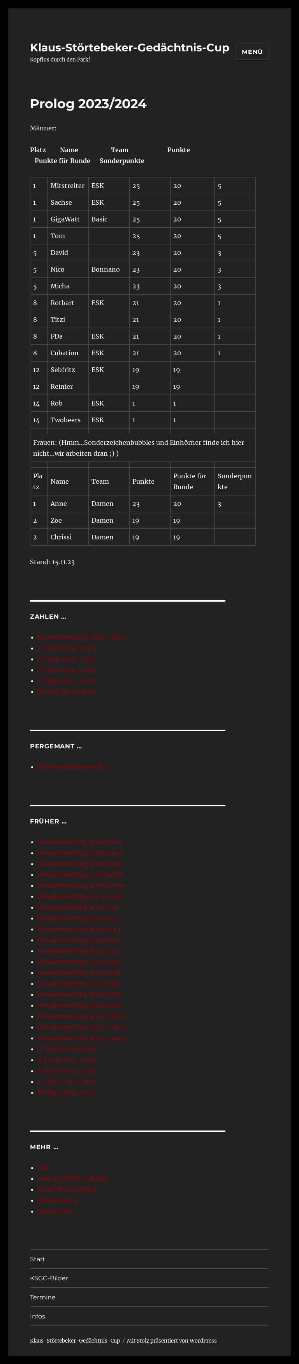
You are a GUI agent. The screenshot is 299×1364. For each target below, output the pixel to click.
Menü (252, 52)
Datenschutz (57, 1200)
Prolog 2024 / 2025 (67, 691)
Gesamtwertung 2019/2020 (80, 1005)
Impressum (55, 1211)
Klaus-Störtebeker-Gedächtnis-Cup (129, 47)
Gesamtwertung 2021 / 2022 (81, 1016)
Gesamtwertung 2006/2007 (80, 863)
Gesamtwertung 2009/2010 (80, 896)
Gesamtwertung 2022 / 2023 (82, 1027)
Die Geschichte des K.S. (73, 767)
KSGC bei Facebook (67, 1189)
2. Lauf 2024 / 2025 (67, 670)
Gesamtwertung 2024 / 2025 (82, 637)
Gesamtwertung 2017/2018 (79, 983)
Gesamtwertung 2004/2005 (80, 842)
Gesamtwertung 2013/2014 (79, 940)
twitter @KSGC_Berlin (73, 1178)
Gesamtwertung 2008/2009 (80, 885)
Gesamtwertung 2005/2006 (80, 853)
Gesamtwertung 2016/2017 (79, 972)
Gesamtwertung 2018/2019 (79, 994)
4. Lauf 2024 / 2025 (67, 648)
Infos (37, 1316)
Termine (43, 1297)
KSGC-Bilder (49, 1278)
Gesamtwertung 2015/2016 (79, 962)
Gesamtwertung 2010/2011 (79, 907)
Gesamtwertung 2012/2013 (79, 929)
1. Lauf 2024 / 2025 (67, 681)
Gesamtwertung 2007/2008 (80, 874)
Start (37, 1259)
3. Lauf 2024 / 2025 (67, 659)
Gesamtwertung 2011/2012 (79, 918)
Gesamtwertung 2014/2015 (79, 951)
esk (43, 1167)
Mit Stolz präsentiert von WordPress (172, 1341)
